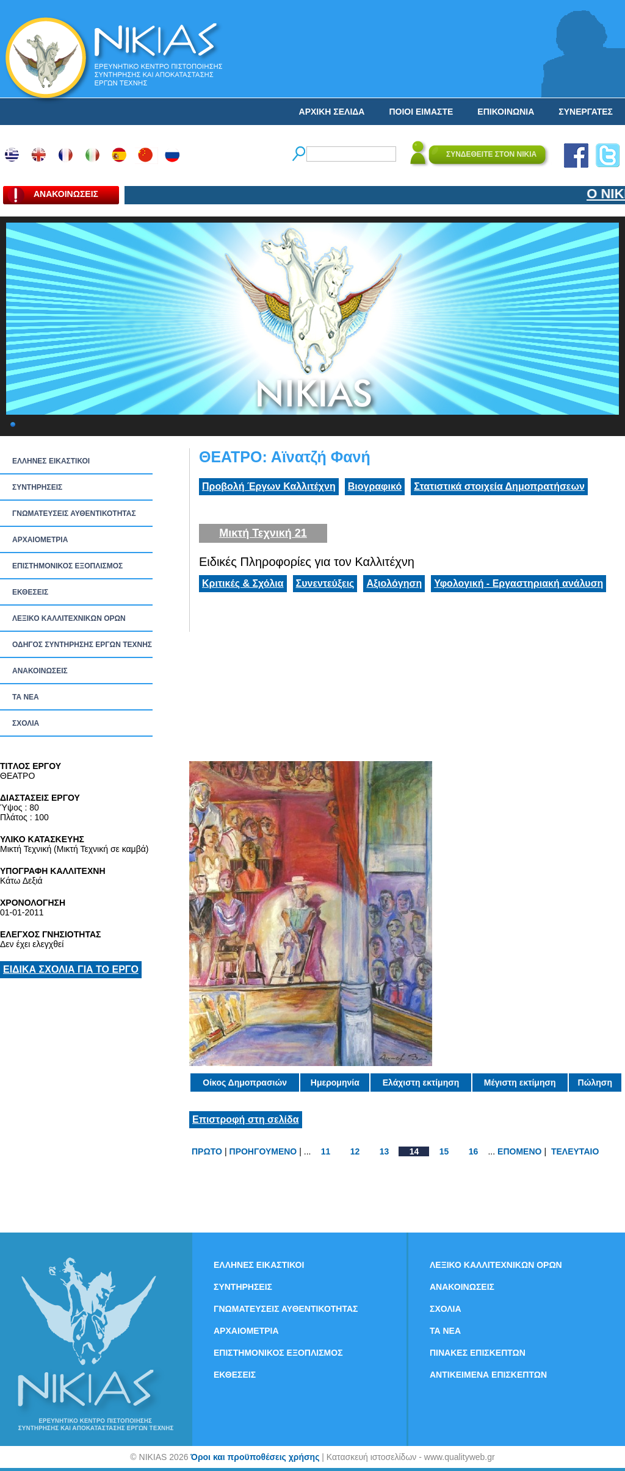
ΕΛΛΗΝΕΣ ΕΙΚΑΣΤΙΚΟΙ (51, 461)
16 (474, 1151)
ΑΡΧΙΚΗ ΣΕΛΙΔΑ (332, 111)
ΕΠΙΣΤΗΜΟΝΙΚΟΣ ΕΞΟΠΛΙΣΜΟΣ (67, 566)
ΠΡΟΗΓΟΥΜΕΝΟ (263, 1151)
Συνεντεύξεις (325, 583)
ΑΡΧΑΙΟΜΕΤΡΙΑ (40, 539)
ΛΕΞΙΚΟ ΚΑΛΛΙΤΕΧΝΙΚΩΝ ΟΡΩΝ (69, 618)
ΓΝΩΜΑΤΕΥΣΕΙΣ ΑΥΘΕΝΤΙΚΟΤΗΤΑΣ (74, 513)
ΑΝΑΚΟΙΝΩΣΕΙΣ (40, 671)
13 (384, 1151)
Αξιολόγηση (394, 583)
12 (355, 1151)
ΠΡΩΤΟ (207, 1151)
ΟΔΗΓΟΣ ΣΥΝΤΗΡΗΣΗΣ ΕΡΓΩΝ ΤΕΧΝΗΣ (82, 644)
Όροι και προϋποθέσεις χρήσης (254, 1457)
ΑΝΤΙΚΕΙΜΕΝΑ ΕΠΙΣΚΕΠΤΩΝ (488, 1375)
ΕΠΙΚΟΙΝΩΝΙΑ (505, 111)
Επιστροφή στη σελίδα (245, 1119)
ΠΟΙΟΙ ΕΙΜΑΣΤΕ (421, 111)
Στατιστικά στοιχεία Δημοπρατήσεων (499, 486)
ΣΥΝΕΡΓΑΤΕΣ (585, 111)
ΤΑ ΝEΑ (25, 697)
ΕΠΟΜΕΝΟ (519, 1151)
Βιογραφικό (375, 486)
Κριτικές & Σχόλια (243, 583)
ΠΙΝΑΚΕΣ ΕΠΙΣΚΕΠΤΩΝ (478, 1353)
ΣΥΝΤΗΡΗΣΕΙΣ (37, 487)
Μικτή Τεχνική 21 (263, 533)
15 (444, 1151)
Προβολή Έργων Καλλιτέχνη (269, 486)
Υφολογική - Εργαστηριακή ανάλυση (518, 583)
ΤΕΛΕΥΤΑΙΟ (575, 1151)
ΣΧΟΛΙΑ (25, 723)
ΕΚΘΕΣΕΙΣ (30, 592)
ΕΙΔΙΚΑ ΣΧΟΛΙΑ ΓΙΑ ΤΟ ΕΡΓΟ (71, 969)
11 (326, 1151)
